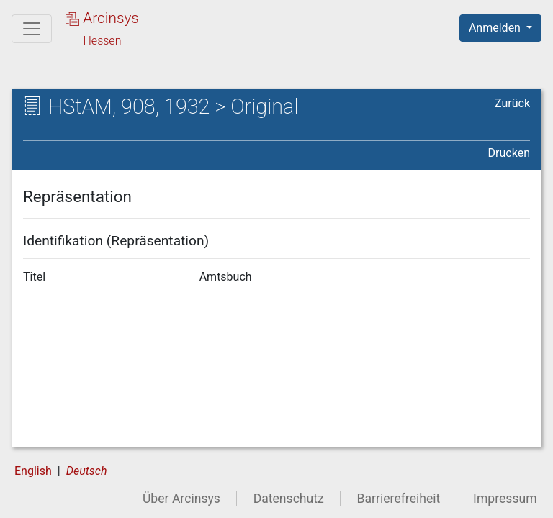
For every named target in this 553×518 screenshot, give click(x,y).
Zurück (512, 103)
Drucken (509, 153)
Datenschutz (288, 498)
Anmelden (496, 28)
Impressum (505, 498)
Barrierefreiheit (399, 498)
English (33, 471)
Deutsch (86, 471)
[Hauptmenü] (32, 28)
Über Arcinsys (181, 498)
